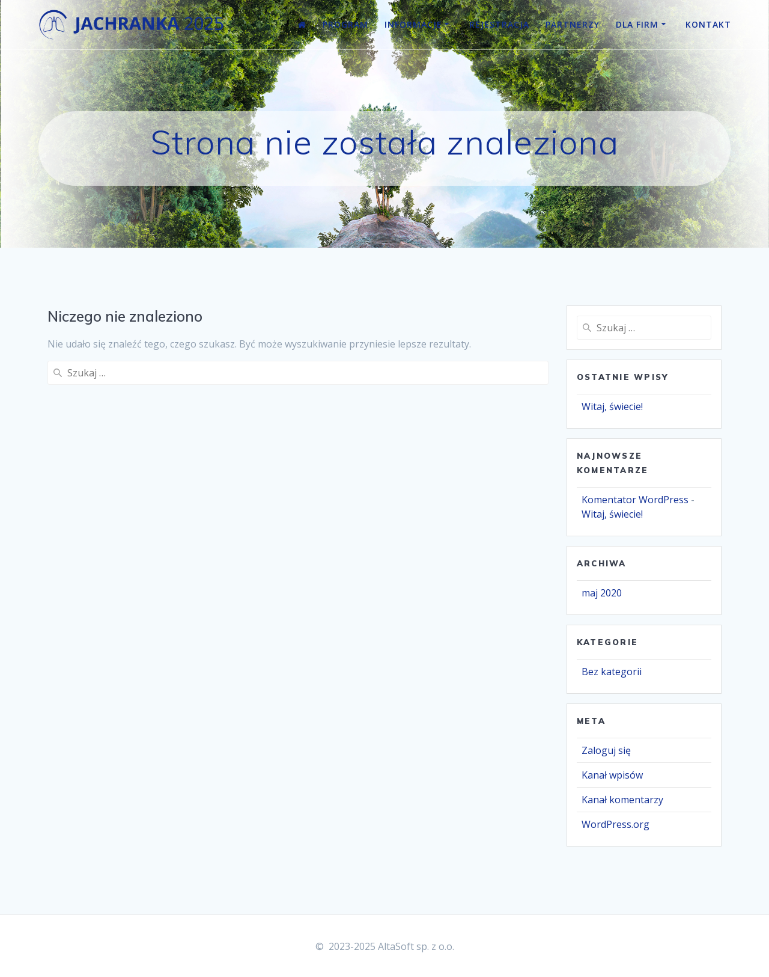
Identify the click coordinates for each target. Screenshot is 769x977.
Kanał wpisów (612, 775)
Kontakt (708, 24)
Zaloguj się (606, 750)
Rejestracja (499, 24)
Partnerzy (573, 24)
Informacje (413, 24)
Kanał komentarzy (622, 799)
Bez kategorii (612, 671)
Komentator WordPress (635, 499)
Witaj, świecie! (612, 406)
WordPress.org (615, 824)
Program (345, 24)
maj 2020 (602, 592)
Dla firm (637, 24)
